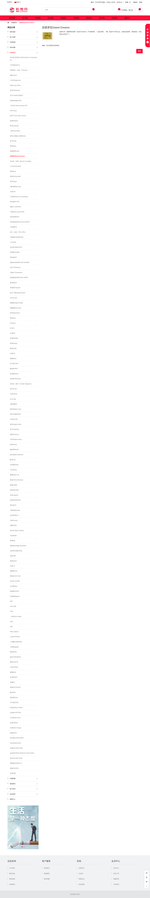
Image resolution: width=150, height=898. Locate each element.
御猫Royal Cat (14, 475)
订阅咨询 (116, 884)
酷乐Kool (13, 460)
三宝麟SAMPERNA (16, 642)
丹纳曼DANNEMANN (16, 237)
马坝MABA (13, 535)
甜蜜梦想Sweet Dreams (26, 22)
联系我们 (47, 868)
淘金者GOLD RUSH (16, 707)
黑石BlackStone (15, 313)
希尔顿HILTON (14, 201)
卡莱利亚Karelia (15, 510)
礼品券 (81, 873)
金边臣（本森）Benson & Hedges (20, 161)
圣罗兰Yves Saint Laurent (18, 116)
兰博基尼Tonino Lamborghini (19, 197)
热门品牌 (25, 18)
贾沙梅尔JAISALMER (17, 738)
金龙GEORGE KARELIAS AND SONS (22, 753)
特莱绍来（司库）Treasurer (19, 70)
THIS (11, 611)
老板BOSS (13, 733)
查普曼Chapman (15, 287)
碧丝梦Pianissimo (15, 379)
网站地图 (47, 879)
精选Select (13, 561)
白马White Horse (15, 718)
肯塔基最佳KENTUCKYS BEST (20, 222)
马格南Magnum (15, 596)
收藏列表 (116, 879)
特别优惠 (81, 884)
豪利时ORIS (14, 368)
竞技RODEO (14, 723)
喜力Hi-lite (13, 141)
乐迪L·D (12, 566)
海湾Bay (12, 540)
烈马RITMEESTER (16, 247)
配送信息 (12, 873)
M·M (11, 601)
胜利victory (13, 444)
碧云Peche (13, 389)
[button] (22, 846)
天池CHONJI (14, 667)
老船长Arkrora (14, 434)
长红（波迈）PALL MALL (18, 232)
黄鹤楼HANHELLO (16, 763)
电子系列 (102, 18)
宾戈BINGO (13, 677)
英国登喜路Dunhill (15, 100)
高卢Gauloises (14, 429)
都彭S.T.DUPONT (15, 207)
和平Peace (13, 111)
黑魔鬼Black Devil (15, 308)
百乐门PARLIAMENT (16, 95)
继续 (139, 51)
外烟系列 (63, 18)
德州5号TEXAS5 (15, 687)
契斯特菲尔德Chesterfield (18, 546)
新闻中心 (127, 18)
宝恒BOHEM (14, 338)
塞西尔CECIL (14, 662)
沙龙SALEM (14, 419)
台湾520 (12, 333)
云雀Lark (13, 191)
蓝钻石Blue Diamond (16, 454)
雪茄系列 (89, 18)
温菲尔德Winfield (15, 414)
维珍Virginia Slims (15, 424)
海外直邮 (50, 18)
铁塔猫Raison (14, 374)
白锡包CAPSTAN (15, 712)
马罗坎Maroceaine (16, 439)
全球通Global (14, 465)
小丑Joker (13, 242)
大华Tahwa (13, 470)
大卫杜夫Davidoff (15, 166)
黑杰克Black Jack (15, 409)
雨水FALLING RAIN (16, 758)
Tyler (78, 894)
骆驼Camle (13, 75)
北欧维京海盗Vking (16, 551)
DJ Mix (12, 328)
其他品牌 (13, 773)
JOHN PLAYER (15, 581)
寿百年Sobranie (15, 90)
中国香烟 (76, 18)
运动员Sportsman (15, 743)
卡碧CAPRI (13, 394)
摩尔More (13, 171)
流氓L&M (13, 556)
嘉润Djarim (13, 282)
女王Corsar (13, 298)
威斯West (13, 672)
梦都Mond (13, 358)
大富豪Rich (13, 227)
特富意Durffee (14, 490)
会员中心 (116, 868)
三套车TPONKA (15, 637)
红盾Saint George (15, 728)
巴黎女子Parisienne (16, 272)
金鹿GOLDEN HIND (16, 748)
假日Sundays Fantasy (17, 530)
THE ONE (13, 606)
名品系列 (114, 18)
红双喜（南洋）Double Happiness (21, 384)
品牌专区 (81, 868)
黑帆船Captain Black (16, 303)
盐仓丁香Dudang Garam (17, 293)
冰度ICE (12, 353)
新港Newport (14, 121)
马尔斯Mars (13, 586)
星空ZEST (13, 505)
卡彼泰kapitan (14, 647)
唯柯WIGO (13, 652)
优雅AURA (13, 525)
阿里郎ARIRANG (15, 500)
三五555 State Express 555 (18, 105)
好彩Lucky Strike (15, 85)
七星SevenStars (15, 131)
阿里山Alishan (14, 126)
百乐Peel (13, 323)
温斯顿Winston (14, 151)
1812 (11, 621)
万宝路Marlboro (15, 65)
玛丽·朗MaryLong (15, 186)
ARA (11, 626)
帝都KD (12, 682)
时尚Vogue (13, 181)
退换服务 (47, 873)
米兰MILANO (14, 363)
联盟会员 (81, 879)
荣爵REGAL (14, 571)
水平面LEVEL (14, 702)
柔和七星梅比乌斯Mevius (18, 136)
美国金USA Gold (15, 576)
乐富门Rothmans (15, 267)
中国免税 (38, 18)
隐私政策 (12, 879)
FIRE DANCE (14, 632)
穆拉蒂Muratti (14, 449)
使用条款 (12, 884)
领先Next (13, 318)
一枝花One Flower (16, 616)
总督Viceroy (14, 520)
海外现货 (12, 18)
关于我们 (12, 868)
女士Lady (13, 399)
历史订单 (116, 873)
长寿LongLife (14, 495)
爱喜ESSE (13, 348)
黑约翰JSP (13, 257)
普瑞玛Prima (14, 697)
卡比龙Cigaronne (15, 80)
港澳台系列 (13, 485)
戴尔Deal (13, 692)
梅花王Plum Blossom (16, 480)
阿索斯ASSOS (14, 591)
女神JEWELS (14, 515)
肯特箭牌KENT (14, 217)
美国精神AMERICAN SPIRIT (19, 277)
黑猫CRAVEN (14, 768)
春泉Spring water (15, 176)
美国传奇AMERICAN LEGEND (19, 262)
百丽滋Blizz (13, 404)
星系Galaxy (13, 343)
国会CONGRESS (15, 657)
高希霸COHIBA (15, 252)
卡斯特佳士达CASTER (17, 212)
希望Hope (13, 146)
